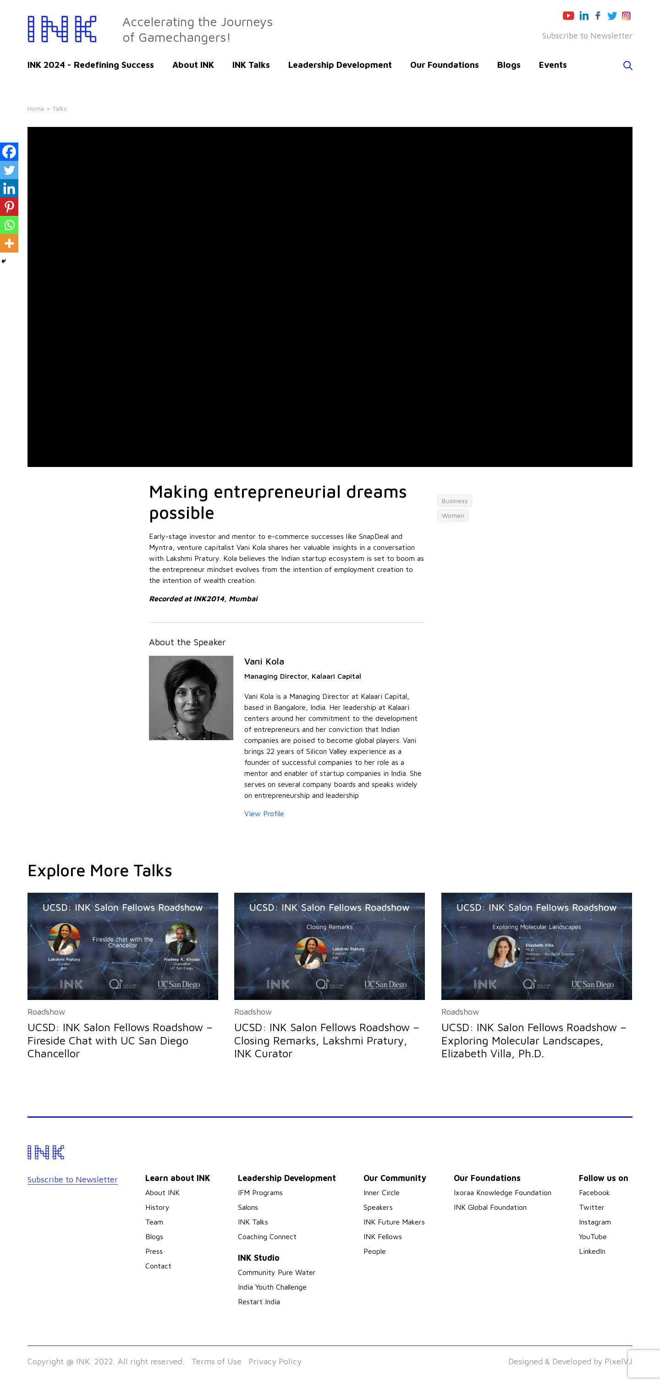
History (157, 1207)
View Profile (264, 813)
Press (154, 1251)
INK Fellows (382, 1236)
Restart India (259, 1301)
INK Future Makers (394, 1222)
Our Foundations (444, 65)
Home (36, 108)
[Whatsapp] (9, 225)
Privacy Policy (275, 1361)
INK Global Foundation (490, 1207)
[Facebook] (9, 152)
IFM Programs (260, 1192)
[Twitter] (9, 170)
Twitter (592, 1207)
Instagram (595, 1222)
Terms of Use (217, 1361)
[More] (9, 243)
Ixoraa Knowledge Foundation (502, 1192)
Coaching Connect (267, 1236)
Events (553, 65)
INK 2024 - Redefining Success (91, 65)
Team (154, 1222)
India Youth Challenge (272, 1287)
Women (453, 515)
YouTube (593, 1236)
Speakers (378, 1207)
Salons (248, 1207)
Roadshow (46, 1011)
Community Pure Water (277, 1272)
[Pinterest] (9, 207)
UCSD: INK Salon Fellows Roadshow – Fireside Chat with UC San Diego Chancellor (120, 1040)
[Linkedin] (9, 188)
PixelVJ (618, 1361)
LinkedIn (592, 1251)
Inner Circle (381, 1192)
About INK (193, 65)
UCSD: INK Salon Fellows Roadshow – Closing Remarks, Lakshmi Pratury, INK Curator (326, 1040)
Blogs (509, 65)
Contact (158, 1266)
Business (455, 501)
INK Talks (251, 65)
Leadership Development (340, 65)
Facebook (594, 1192)
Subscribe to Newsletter (587, 35)
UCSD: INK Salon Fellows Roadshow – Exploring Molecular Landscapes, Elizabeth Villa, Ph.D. (534, 1040)
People (374, 1251)
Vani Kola (264, 661)
